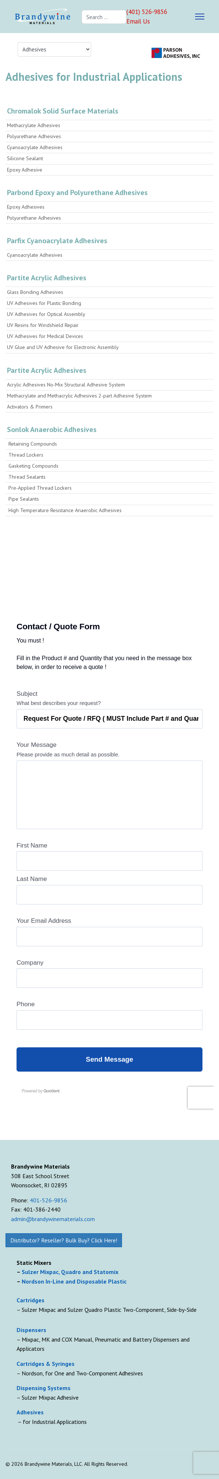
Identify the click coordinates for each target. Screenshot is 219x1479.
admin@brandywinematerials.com (53, 1219)
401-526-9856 (48, 1200)
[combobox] (104, 17)
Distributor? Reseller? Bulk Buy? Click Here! (63, 1240)
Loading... (109, 858)
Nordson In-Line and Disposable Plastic (74, 1281)
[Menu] (199, 16)
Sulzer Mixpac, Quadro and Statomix (71, 1271)
